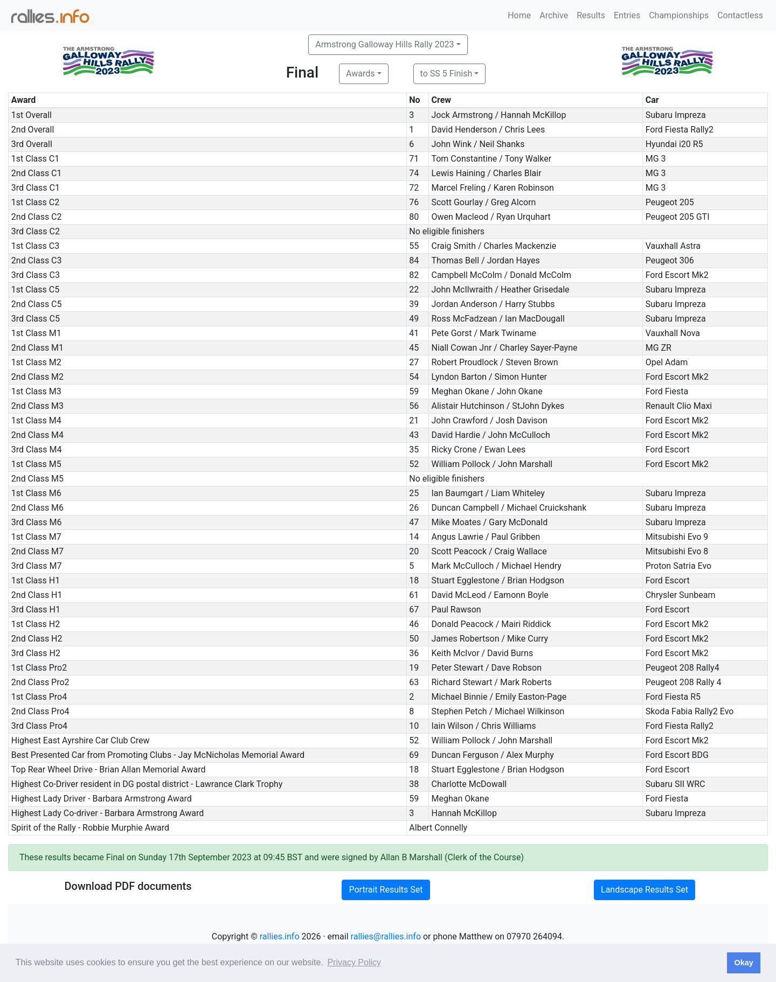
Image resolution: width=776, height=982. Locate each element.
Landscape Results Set (644, 890)
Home (519, 15)
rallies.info (280, 936)
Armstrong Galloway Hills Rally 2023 (384, 44)
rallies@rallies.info (386, 936)
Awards (360, 73)
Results (591, 15)
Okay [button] (743, 962)
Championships (679, 15)
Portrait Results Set (385, 890)
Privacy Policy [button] (354, 962)
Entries (627, 15)
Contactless (740, 15)
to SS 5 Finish (446, 73)
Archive (553, 15)
